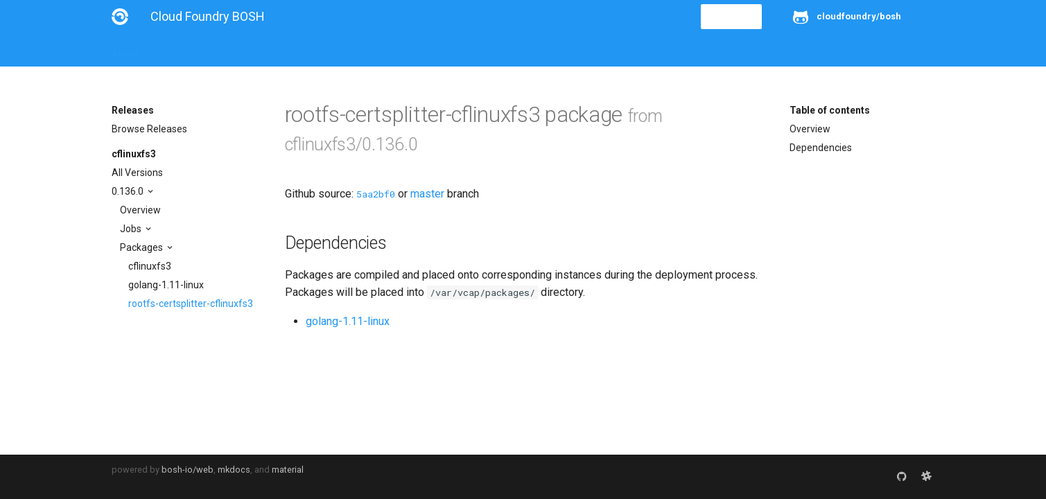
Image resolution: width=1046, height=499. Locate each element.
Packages (142, 247)
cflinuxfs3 (134, 153)
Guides (237, 49)
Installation (180, 49)
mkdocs (234, 469)
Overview (140, 210)
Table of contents (830, 110)
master (427, 193)
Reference (293, 49)
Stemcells (356, 49)
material (288, 469)
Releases (416, 49)
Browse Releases (149, 128)
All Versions (137, 172)
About (125, 49)
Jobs (131, 228)
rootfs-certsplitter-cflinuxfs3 (190, 303)
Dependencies (821, 147)
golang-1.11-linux (166, 284)
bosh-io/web (187, 469)
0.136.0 (129, 191)
